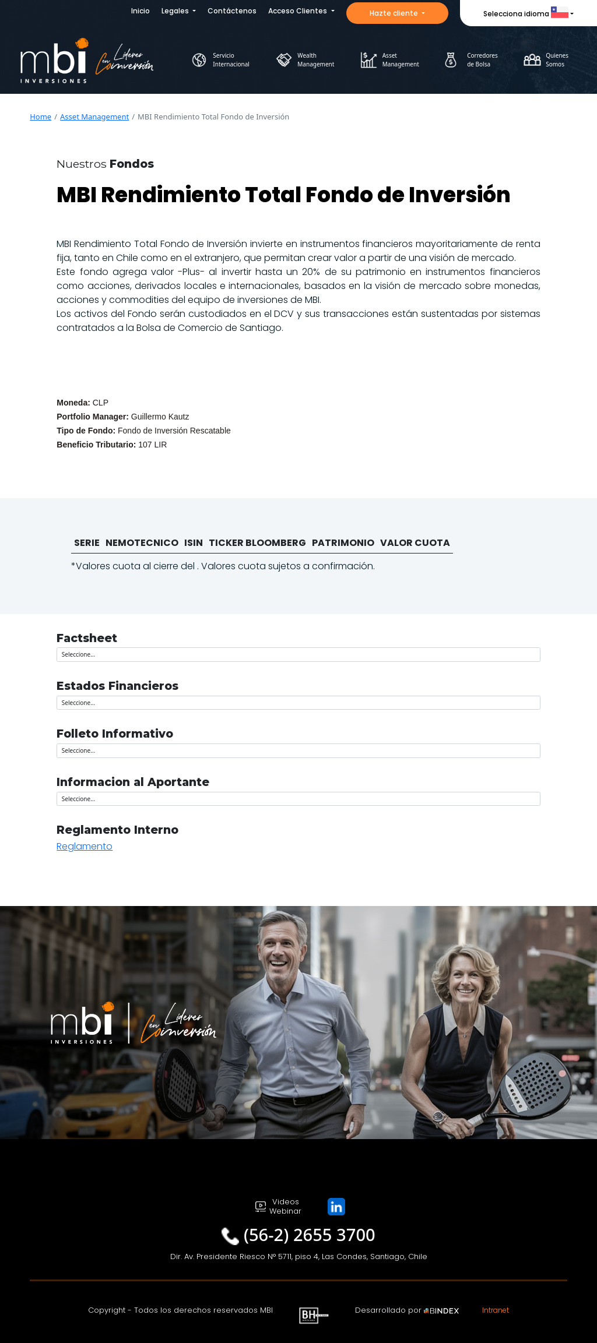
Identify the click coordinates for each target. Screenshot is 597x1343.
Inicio (140, 11)
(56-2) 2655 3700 (309, 1234)
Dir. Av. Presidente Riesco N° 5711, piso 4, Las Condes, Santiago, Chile (298, 1256)
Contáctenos (232, 11)
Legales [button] (176, 11)
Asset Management (94, 116)
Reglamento (85, 846)
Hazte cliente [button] (395, 13)
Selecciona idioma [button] (525, 14)
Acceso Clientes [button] (298, 11)
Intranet (495, 1310)
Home (40, 116)
